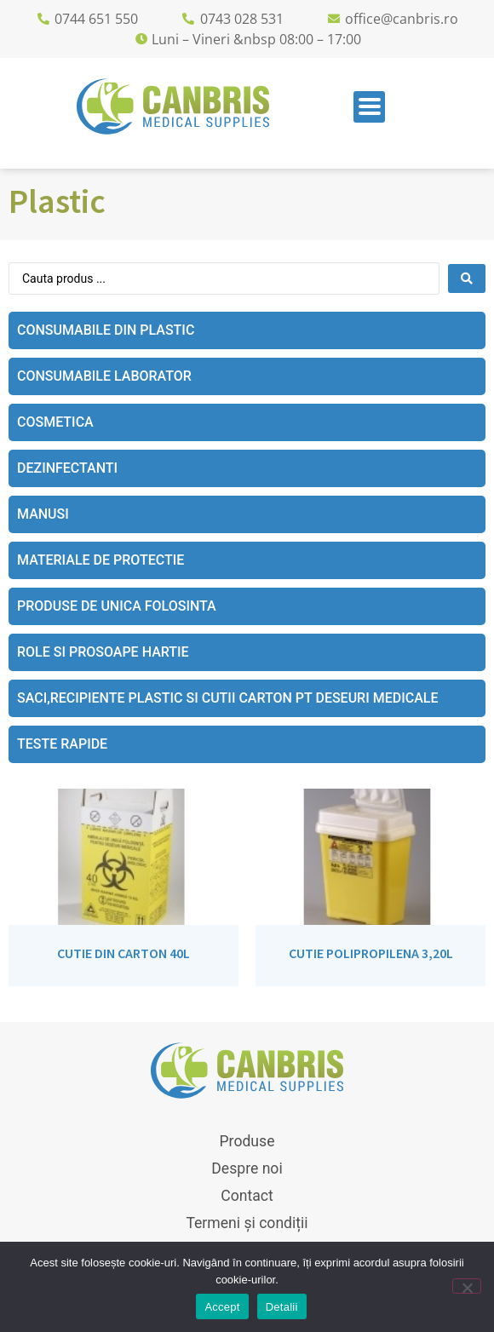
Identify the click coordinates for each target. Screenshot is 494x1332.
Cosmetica (55, 422)
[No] (466, 1286)
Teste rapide (62, 744)
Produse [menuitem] (247, 1141)
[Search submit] (466, 278)
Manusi (43, 514)
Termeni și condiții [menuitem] (246, 1223)
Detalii (282, 1306)
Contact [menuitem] (247, 1195)
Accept (221, 1306)
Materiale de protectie (100, 560)
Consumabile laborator (104, 376)
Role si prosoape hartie (103, 652)
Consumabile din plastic (105, 330)
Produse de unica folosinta (116, 606)
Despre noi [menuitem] (246, 1168)
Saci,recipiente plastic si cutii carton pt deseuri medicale (227, 698)
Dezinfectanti (67, 468)
